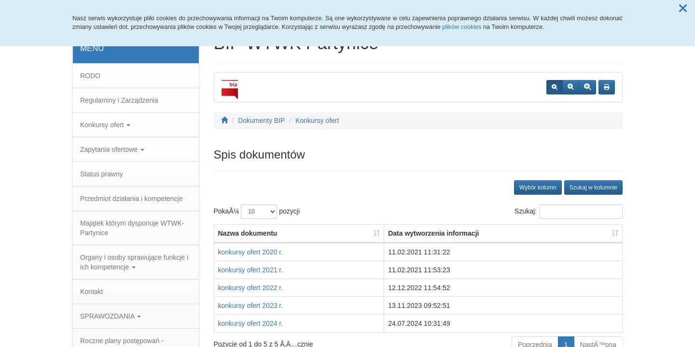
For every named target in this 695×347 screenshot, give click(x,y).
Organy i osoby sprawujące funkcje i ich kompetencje (134, 262)
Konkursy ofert (105, 125)
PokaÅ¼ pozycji (257, 211)
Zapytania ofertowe (112, 149)
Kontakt (91, 291)
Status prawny (101, 174)
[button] (683, 8)
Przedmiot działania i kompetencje (131, 198)
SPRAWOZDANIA (110, 316)
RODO (90, 76)
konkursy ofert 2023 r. (250, 305)
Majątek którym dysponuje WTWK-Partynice (132, 228)
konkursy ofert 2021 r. (250, 270)
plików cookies (461, 27)
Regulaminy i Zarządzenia (119, 100)
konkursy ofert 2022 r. (250, 288)
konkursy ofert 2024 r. (250, 323)
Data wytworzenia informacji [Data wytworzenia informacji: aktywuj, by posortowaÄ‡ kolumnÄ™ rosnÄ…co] (433, 233)
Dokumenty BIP (261, 120)
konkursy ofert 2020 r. (250, 252)
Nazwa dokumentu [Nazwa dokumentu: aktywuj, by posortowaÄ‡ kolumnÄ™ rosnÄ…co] (248, 233)
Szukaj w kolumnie (593, 187)
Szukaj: (568, 211)
